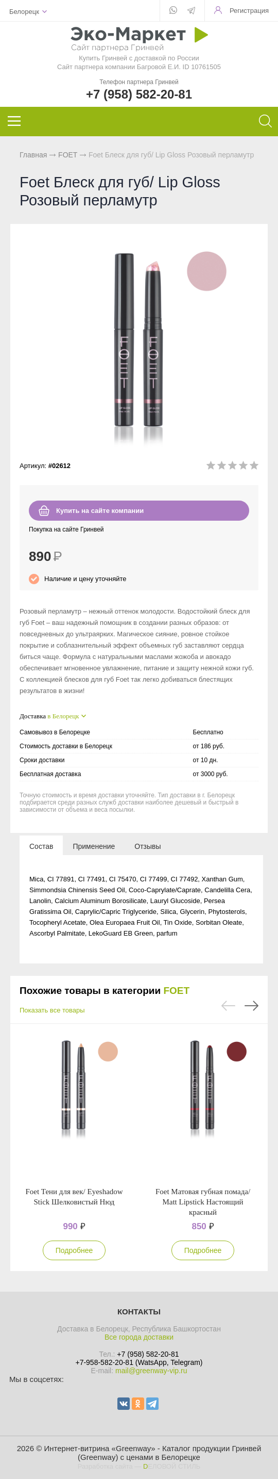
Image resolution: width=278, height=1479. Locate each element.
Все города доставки (139, 1337)
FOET (67, 155)
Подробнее (74, 1250)
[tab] (41, 845)
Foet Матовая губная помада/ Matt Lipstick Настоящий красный (202, 1201)
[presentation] (41, 846)
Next (251, 1006)
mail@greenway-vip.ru (151, 1371)
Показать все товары (52, 1010)
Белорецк (24, 11)
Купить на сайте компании (100, 511)
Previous (228, 1006)
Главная (33, 155)
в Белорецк (63, 716)
